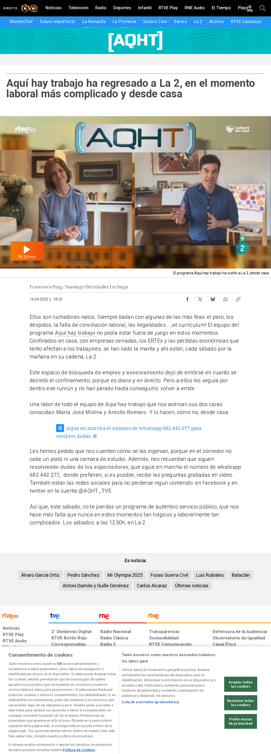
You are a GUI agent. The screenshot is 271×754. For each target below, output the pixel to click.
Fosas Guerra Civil (169, 575)
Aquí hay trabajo (76, 333)
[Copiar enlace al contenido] (238, 298)
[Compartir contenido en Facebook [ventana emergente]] (187, 298)
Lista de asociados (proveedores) (150, 719)
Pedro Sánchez (83, 575)
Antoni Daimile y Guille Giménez (96, 585)
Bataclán (241, 575)
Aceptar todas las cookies (241, 701)
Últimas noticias (192, 585)
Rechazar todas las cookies (240, 720)
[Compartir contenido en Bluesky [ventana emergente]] (212, 298)
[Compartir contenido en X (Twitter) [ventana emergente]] (200, 298)
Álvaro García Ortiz (40, 575)
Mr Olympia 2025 (125, 575)
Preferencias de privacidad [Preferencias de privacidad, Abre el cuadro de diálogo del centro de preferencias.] (240, 738)
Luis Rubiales (210, 575)
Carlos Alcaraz (152, 585)
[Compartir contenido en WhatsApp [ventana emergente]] (225, 298)
